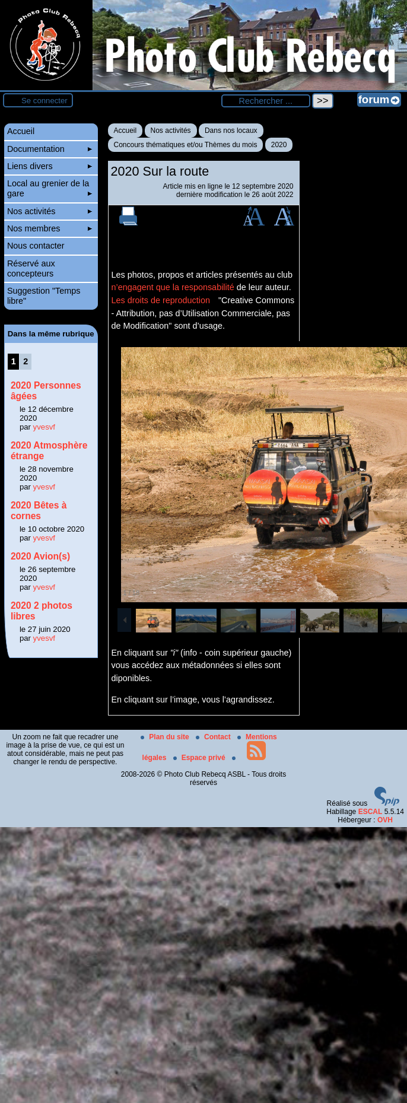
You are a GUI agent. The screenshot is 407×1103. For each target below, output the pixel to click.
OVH (385, 820)
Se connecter (44, 100)
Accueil (125, 130)
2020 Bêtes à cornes (39, 510)
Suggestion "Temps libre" (44, 296)
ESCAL (370, 812)
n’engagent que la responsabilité (173, 287)
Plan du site (166, 737)
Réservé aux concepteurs (31, 268)
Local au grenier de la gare (49, 188)
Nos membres (49, 228)
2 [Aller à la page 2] (25, 361)
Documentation (49, 149)
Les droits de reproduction (161, 300)
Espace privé (200, 758)
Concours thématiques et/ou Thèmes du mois (185, 145)
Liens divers (49, 166)
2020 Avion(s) (40, 556)
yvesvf (44, 426)
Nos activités (171, 130)
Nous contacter (36, 245)
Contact (214, 737)
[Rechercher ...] (265, 100)
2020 (279, 145)
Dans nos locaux (231, 130)
